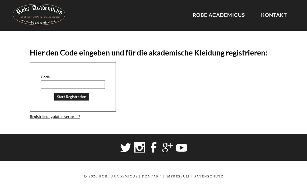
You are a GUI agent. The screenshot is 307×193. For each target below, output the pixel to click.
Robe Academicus (219, 15)
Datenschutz (208, 176)
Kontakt (274, 15)
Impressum (178, 176)
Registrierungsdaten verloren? (55, 116)
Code (45, 77)
